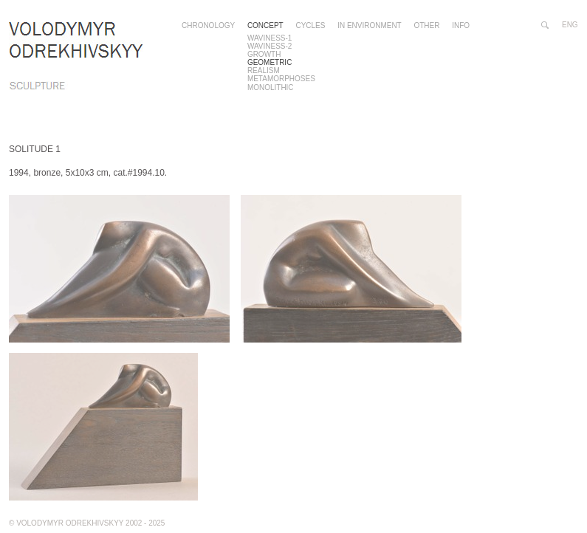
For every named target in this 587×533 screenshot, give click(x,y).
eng (570, 25)
